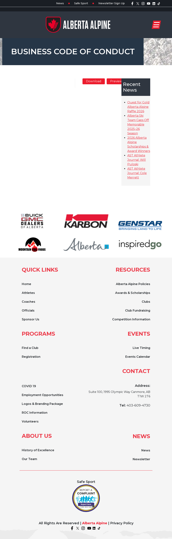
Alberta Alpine (94, 523)
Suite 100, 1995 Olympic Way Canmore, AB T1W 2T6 (119, 394)
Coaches (28, 301)
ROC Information (34, 412)
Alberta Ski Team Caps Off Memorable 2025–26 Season (138, 124)
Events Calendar (137, 356)
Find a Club (30, 348)
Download (93, 81)
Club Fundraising (137, 310)
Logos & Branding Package (42, 404)
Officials (28, 310)
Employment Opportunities (42, 395)
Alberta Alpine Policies (133, 284)
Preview (116, 81)
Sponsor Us (30, 319)
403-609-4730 (138, 405)
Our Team (29, 459)
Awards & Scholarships (132, 293)
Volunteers (30, 421)
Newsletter (141, 459)
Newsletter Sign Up (111, 3)
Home (26, 284)
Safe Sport (81, 3)
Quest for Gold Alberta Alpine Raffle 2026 (138, 107)
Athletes (28, 293)
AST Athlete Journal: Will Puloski (136, 160)
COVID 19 (29, 386)
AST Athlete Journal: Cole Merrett (137, 173)
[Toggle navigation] (156, 25)
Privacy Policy (121, 523)
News (60, 3)
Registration (31, 356)
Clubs (146, 301)
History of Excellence (38, 450)
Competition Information (131, 319)
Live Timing (141, 348)
